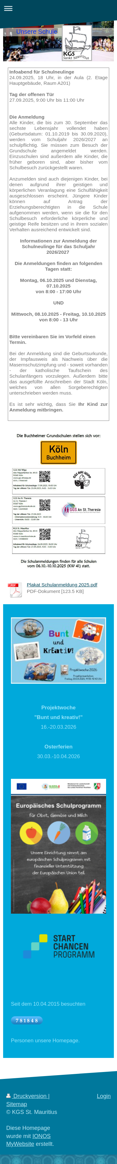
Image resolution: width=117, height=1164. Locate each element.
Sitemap (16, 1104)
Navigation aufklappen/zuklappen (58, 8)
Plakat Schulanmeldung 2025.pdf (62, 584)
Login (104, 1096)
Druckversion (27, 1096)
